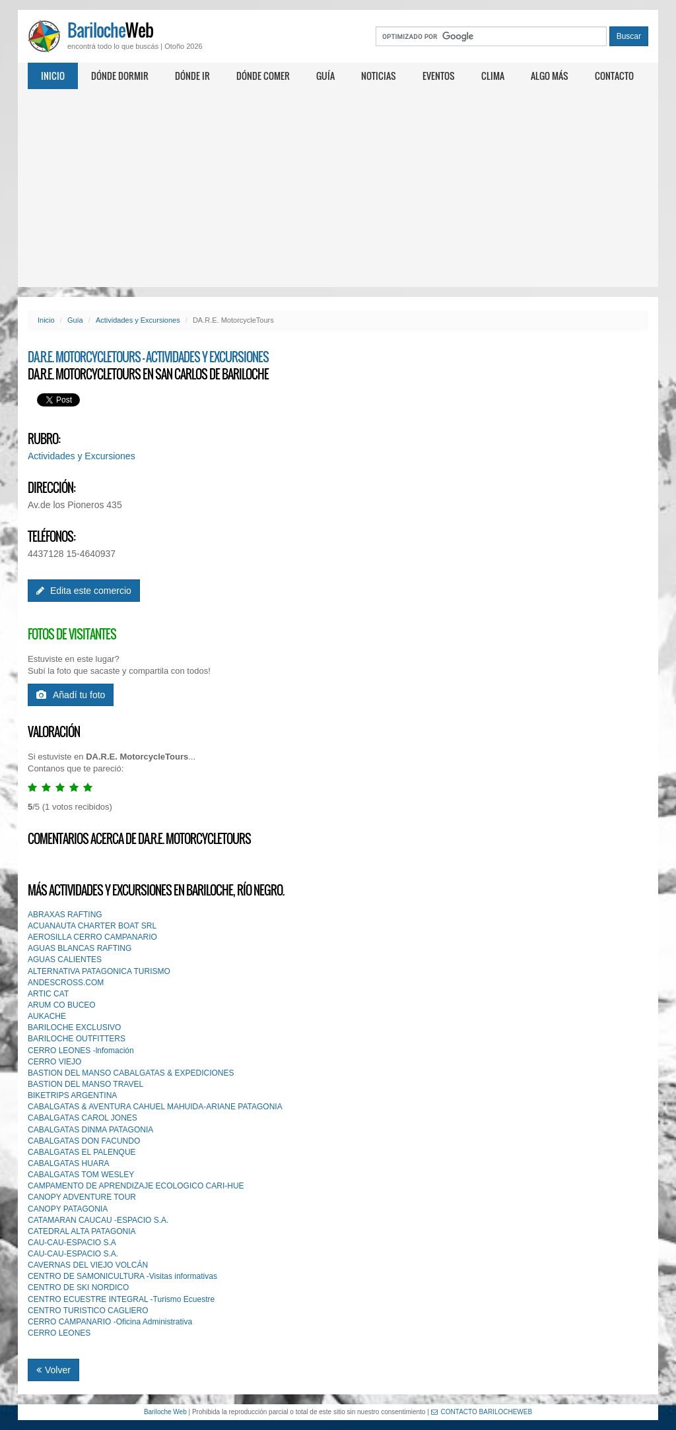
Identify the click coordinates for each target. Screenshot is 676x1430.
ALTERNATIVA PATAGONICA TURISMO (99, 971)
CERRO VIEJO (54, 1061)
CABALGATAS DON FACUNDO (84, 1141)
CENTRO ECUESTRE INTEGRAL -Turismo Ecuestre (121, 1299)
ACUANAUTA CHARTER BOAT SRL (92, 925)
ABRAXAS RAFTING (65, 914)
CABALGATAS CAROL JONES (82, 1117)
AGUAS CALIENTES (65, 959)
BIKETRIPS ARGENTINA (72, 1095)
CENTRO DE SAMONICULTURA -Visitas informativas (122, 1276)
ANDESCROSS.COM (66, 982)
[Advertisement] (338, 188)
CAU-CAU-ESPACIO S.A (72, 1242)
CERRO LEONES (59, 1333)
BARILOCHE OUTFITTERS (76, 1038)
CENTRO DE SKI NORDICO (78, 1287)
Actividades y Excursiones (138, 320)
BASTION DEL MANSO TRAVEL (85, 1084)
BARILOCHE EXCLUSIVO (74, 1027)
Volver (53, 1370)
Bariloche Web (165, 1411)
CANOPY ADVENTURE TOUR (82, 1197)
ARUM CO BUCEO (62, 1005)
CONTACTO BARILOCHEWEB (482, 1411)
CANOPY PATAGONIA (68, 1209)
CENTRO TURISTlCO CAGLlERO (88, 1310)
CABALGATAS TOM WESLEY (81, 1174)
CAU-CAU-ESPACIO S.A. (73, 1253)
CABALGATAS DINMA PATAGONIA (90, 1129)
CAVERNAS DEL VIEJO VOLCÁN (88, 1265)
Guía (325, 75)
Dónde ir (192, 75)
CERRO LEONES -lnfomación (81, 1050)
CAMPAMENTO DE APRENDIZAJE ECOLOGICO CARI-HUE (136, 1185)
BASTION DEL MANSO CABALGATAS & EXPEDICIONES (131, 1073)
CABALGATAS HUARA (69, 1163)
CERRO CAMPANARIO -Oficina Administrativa (110, 1321)
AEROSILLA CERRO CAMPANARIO (92, 937)
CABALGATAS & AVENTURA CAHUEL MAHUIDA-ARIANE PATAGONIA (155, 1106)
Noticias (378, 75)
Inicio (53, 75)
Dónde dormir (120, 75)
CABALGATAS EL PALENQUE (82, 1152)
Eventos (438, 75)
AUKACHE (47, 1016)
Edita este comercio (83, 590)
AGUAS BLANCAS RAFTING (79, 948)
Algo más (549, 75)
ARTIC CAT (48, 993)
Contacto (614, 75)
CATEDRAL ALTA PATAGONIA (82, 1231)
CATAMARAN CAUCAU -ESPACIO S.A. (98, 1220)
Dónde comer (263, 75)
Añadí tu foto (70, 695)
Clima (492, 75)
